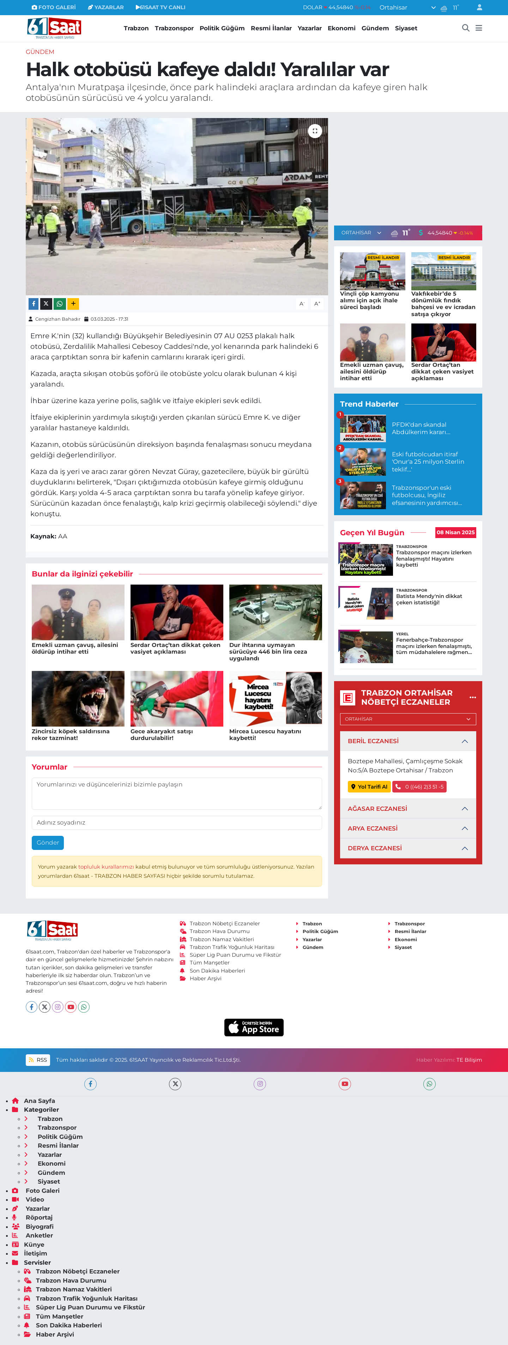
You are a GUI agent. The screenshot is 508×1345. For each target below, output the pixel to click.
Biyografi (33, 1226)
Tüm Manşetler (205, 963)
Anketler (32, 1235)
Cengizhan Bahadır (57, 319)
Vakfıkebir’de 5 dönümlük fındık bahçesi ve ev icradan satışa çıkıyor (443, 303)
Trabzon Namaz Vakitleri (217, 939)
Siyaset (406, 28)
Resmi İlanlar (271, 28)
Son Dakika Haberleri (213, 971)
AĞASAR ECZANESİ (377, 808)
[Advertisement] (408, 167)
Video (28, 1199)
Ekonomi (342, 28)
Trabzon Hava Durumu (215, 931)
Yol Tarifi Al (369, 787)
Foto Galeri (36, 1190)
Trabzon (136, 28)
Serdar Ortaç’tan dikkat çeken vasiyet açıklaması (175, 648)
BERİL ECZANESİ (373, 741)
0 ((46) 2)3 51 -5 (419, 787)
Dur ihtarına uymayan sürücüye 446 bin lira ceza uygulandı (268, 652)
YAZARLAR (106, 7)
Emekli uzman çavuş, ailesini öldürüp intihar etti (75, 648)
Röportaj (32, 1217)
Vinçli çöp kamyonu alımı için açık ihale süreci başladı (369, 300)
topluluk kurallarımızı (106, 867)
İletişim (29, 1253)
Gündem (375, 28)
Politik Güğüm (222, 28)
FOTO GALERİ (54, 7)
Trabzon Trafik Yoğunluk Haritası (227, 947)
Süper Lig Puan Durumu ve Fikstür (231, 955)
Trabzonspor (174, 28)
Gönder (48, 842)
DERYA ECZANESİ (375, 848)
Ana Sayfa (33, 1100)
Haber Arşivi (201, 978)
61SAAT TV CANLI (161, 7)
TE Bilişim (469, 1060)
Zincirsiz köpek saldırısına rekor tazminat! (71, 734)
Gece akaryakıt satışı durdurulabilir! (162, 734)
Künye (28, 1244)
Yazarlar (310, 28)
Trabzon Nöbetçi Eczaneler (220, 923)
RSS (38, 1060)
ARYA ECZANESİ (373, 828)
